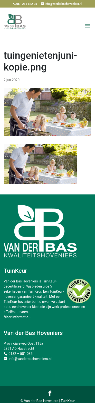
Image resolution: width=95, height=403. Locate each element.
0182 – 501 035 (20, 354)
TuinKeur (68, 401)
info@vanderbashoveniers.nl (30, 359)
